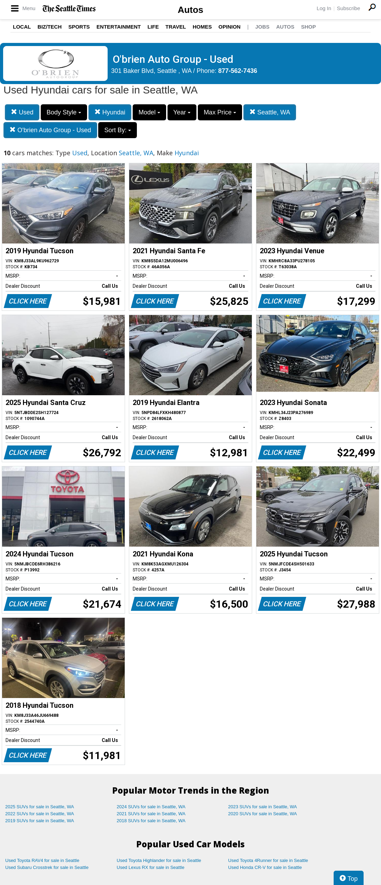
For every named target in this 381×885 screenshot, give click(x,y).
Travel (175, 27)
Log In (324, 8)
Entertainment (118, 27)
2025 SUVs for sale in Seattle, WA (39, 806)
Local (22, 27)
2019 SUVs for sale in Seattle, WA (39, 820)
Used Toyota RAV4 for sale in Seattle (42, 860)
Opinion (229, 27)
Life (153, 27)
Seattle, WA (269, 112)
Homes (202, 27)
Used (22, 112)
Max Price (220, 112)
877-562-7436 (237, 70)
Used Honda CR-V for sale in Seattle (265, 867)
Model (149, 112)
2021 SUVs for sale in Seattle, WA (151, 813)
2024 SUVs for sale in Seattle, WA (151, 806)
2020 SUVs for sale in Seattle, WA (262, 813)
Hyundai (109, 112)
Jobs (262, 27)
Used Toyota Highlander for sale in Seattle (159, 860)
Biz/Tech (50, 27)
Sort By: (117, 130)
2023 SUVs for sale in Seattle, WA (262, 806)
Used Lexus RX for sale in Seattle (150, 867)
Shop (308, 27)
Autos (190, 10)
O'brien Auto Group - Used (50, 130)
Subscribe (348, 8)
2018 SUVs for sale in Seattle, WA (151, 820)
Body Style (64, 112)
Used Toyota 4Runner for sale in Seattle (268, 860)
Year (181, 112)
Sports (79, 27)
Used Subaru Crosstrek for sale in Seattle (46, 867)
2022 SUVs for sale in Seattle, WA (39, 813)
